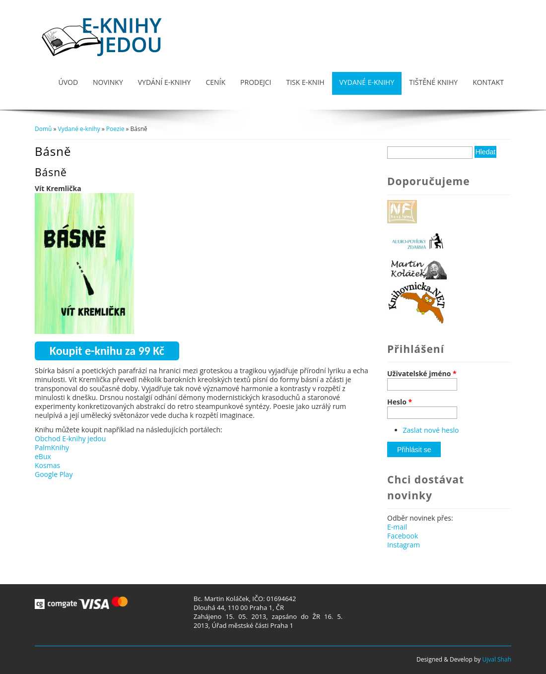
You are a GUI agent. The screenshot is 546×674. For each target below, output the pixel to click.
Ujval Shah (496, 659)
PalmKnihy (52, 447)
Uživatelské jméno (422, 373)
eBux (43, 456)
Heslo (399, 402)
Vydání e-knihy (164, 82)
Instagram (403, 544)
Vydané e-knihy (367, 82)
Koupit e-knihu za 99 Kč (107, 350)
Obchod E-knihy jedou (70, 438)
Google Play (53, 474)
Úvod (68, 82)
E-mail (397, 527)
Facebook (402, 535)
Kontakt (488, 82)
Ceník (215, 82)
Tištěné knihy (433, 82)
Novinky (108, 82)
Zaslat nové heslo (431, 430)
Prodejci (255, 82)
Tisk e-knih (305, 82)
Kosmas (47, 465)
